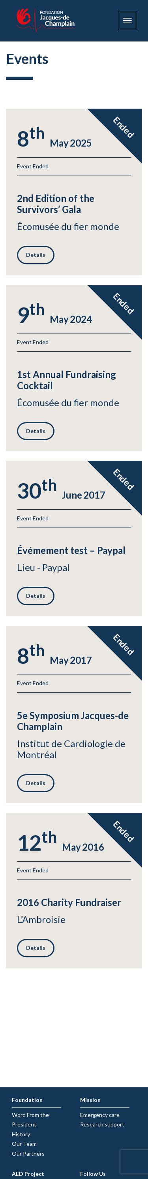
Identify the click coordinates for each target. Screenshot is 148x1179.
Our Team (24, 1143)
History (21, 1134)
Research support (102, 1124)
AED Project (28, 1173)
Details (35, 254)
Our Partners (28, 1153)
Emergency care (100, 1114)
